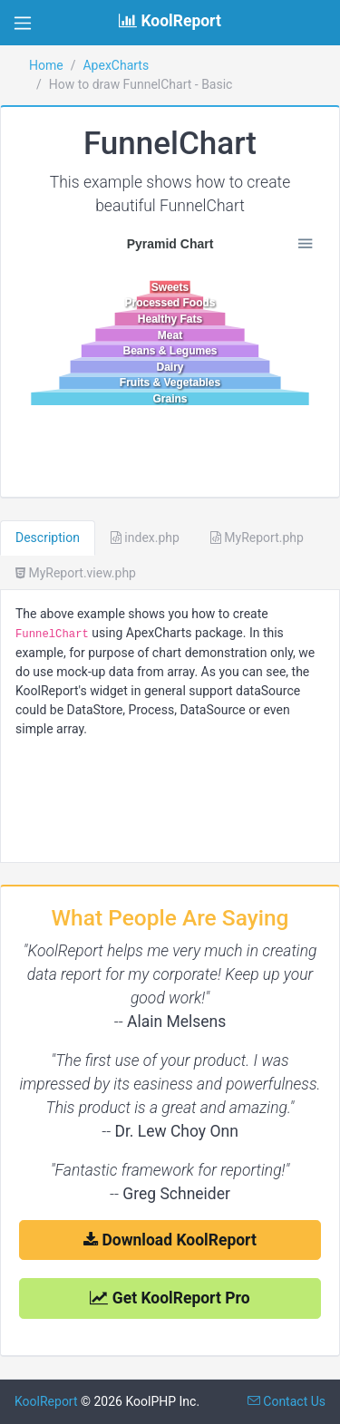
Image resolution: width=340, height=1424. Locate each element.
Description (47, 537)
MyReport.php (257, 537)
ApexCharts (116, 65)
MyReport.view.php (75, 573)
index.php (145, 537)
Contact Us (286, 1401)
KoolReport (46, 1401)
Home (46, 65)
